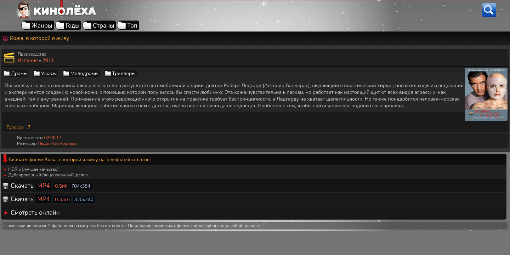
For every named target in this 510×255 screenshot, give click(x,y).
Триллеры (124, 73)
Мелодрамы (84, 73)
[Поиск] (489, 10)
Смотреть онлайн (35, 213)
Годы (72, 26)
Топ (132, 26)
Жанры (42, 26)
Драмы (19, 73)
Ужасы (49, 73)
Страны (103, 26)
